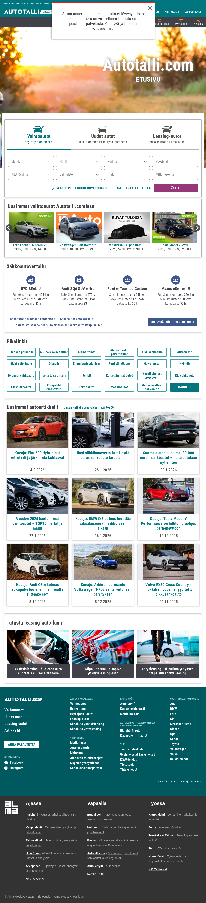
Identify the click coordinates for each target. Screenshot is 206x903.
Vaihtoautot (14, 709)
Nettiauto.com (129, 714)
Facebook (16, 762)
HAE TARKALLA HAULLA (134, 188)
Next (197, 227)
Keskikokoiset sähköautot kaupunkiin (76, 325)
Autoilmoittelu (80, 748)
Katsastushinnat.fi (132, 709)
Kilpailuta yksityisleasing (87, 724)
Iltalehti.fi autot (130, 730)
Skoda (174, 739)
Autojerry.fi (127, 704)
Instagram (16, 768)
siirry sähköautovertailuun (172, 322)
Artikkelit (12, 730)
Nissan (174, 729)
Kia (172, 719)
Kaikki (185, 387)
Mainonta (76, 753)
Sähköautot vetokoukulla (78, 319)
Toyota (174, 744)
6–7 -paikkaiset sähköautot (28, 325)
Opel (173, 734)
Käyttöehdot (128, 759)
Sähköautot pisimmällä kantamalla (33, 319)
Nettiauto (8, 3)
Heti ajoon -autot (81, 714)
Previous (9, 227)
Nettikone (49, 3)
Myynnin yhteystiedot (84, 763)
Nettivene (36, 3)
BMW (173, 709)
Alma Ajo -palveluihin (191, 781)
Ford (173, 714)
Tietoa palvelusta (132, 749)
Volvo (174, 754)
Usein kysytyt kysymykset (137, 754)
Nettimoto (22, 3)
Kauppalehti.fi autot (133, 735)
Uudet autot (14, 716)
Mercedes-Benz (180, 724)
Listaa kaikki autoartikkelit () (88, 408)
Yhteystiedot (128, 769)
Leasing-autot (15, 723)
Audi (173, 704)
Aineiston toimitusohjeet (86, 758)
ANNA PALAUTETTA (21, 744)
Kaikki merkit (179, 759)
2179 (105, 408)
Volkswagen (178, 749)
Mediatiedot (78, 743)
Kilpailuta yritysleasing (85, 729)
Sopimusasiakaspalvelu (86, 768)
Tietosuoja (127, 764)
